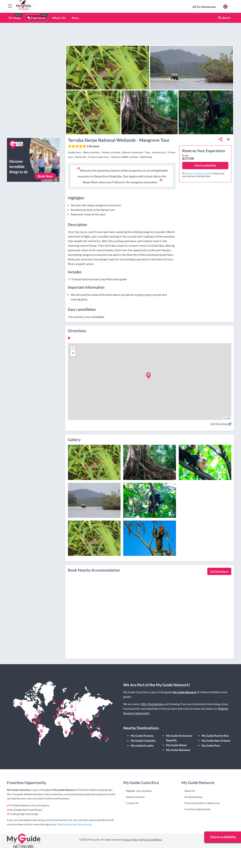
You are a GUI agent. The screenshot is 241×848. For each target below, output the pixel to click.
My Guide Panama (142, 735)
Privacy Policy (130, 839)
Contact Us (132, 803)
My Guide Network (184, 692)
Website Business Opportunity (74, 824)
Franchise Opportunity (197, 809)
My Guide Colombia (143, 740)
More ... (76, 18)
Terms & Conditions (150, 839)
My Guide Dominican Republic (179, 738)
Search (224, 17)
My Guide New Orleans (216, 740)
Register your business (139, 790)
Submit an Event (135, 796)
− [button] (73, 353)
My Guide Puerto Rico (215, 735)
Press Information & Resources (202, 803)
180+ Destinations (152, 704)
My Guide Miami (176, 745)
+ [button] (73, 348)
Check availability (205, 165)
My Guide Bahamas (178, 750)
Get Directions (220, 424)
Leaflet (227, 418)
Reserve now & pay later (198, 173)
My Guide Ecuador (142, 745)
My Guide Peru (211, 745)
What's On (59, 18)
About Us (189, 790)
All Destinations (193, 796)
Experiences (36, 18)
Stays (15, 18)
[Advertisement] (33, 80)
